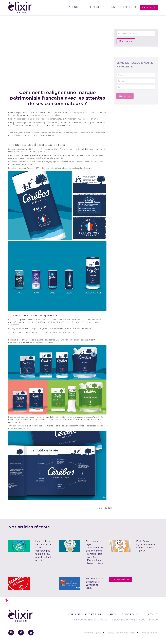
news (112, 614)
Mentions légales (92, 632)
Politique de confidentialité (120, 632)
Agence (74, 7)
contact (151, 614)
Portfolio (128, 7)
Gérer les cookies (149, 632)
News (111, 7)
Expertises (93, 7)
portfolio (130, 614)
